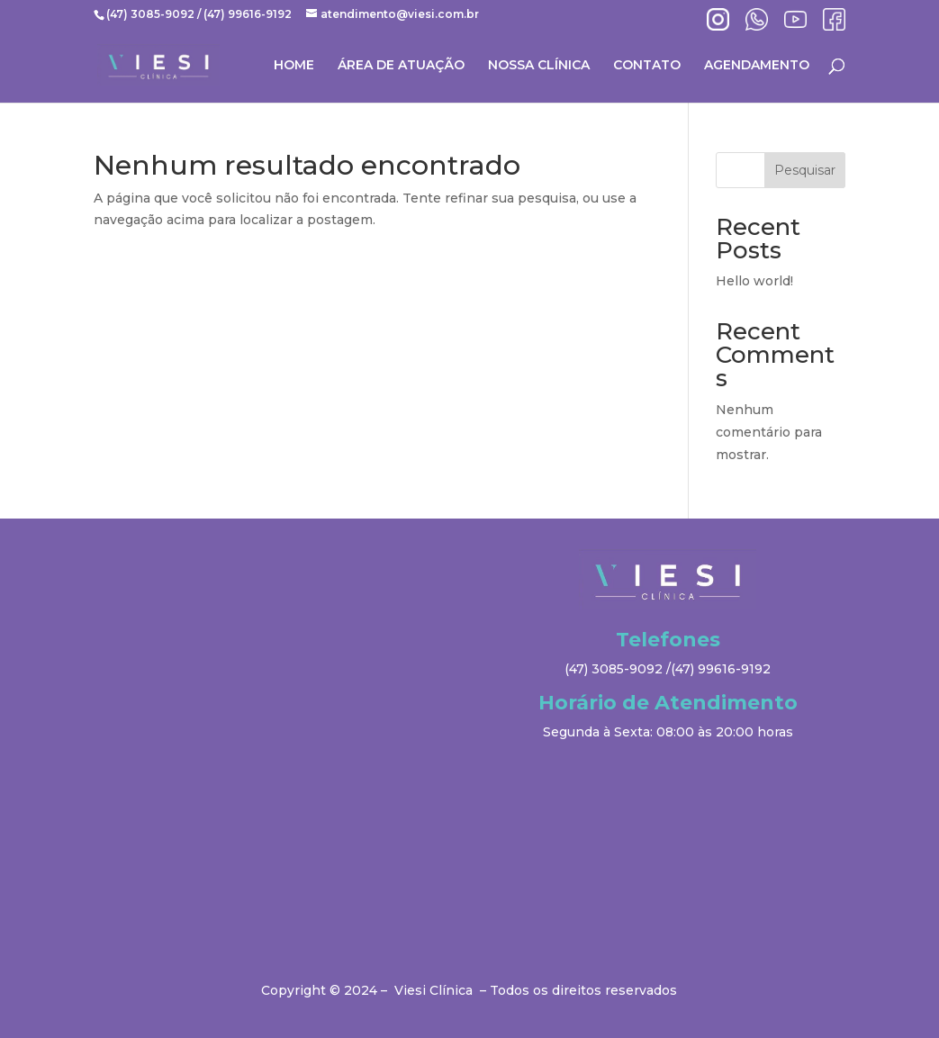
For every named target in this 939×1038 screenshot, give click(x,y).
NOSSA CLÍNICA (539, 66)
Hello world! (754, 281)
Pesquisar (804, 170)
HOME (294, 66)
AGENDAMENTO (756, 66)
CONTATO (647, 66)
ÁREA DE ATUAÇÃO (401, 66)
